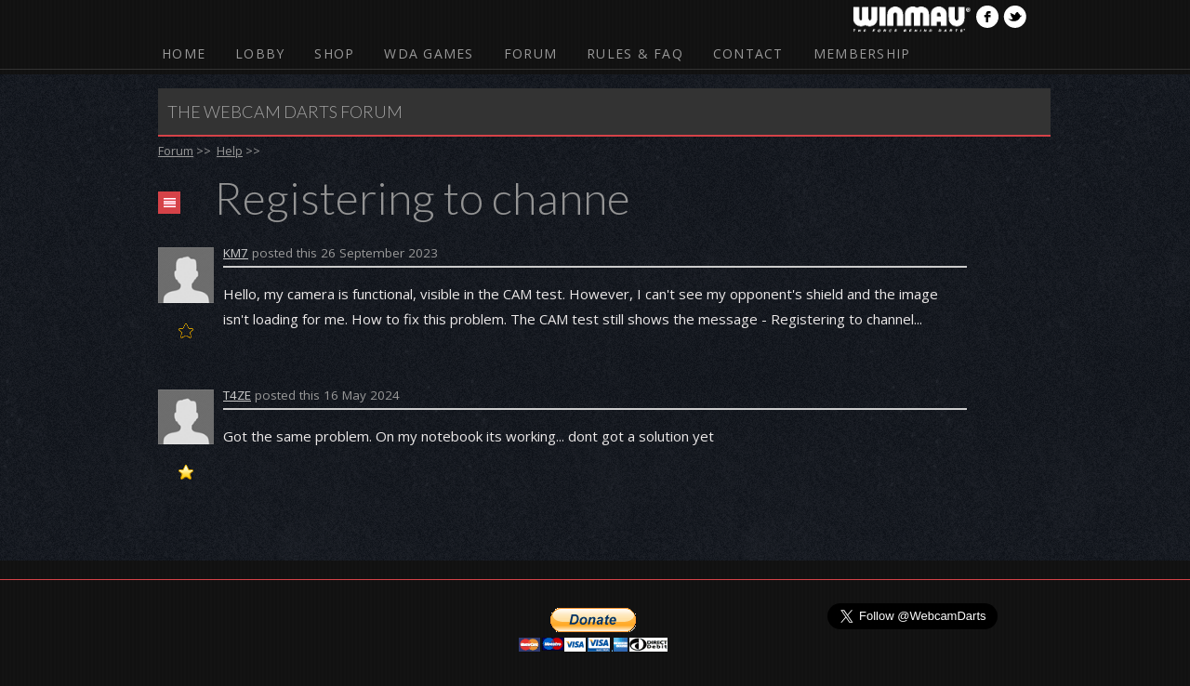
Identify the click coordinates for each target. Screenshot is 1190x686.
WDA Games (428, 53)
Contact (748, 53)
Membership (862, 53)
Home (183, 53)
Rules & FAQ (635, 53)
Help (230, 150)
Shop (334, 53)
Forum (530, 53)
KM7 (235, 252)
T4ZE (237, 395)
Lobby (259, 53)
